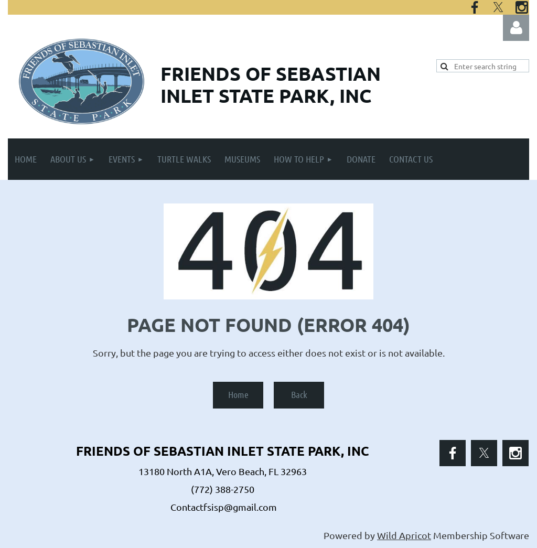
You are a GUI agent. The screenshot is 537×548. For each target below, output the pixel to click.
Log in (516, 28)
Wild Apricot (404, 535)
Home (238, 394)
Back (299, 394)
